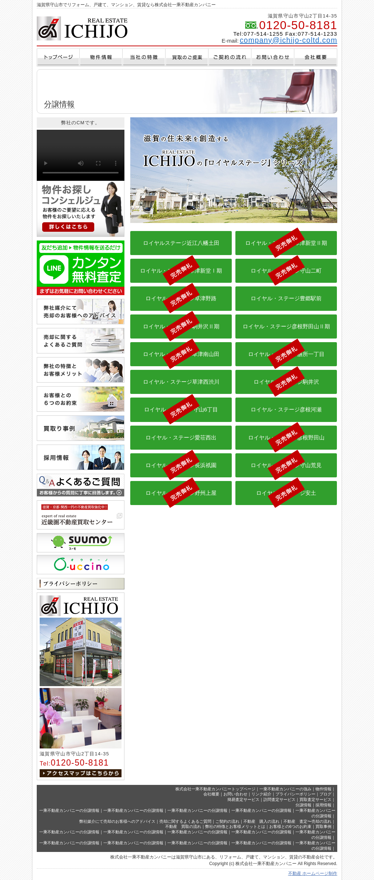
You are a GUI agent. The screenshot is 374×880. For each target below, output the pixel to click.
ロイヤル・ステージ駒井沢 (286, 382)
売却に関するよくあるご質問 (185, 821)
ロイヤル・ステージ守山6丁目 (181, 409)
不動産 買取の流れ (183, 826)
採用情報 (323, 805)
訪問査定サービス (279, 799)
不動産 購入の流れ (261, 821)
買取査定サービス (315, 799)
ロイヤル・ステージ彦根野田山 (286, 437)
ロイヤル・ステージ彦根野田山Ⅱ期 (286, 326)
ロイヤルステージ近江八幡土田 (181, 243)
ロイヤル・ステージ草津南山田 (181, 354)
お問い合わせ (235, 794)
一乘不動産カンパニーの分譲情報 (69, 810)
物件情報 (323, 789)
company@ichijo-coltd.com (288, 40)
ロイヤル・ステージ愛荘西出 (181, 437)
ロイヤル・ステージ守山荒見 (286, 465)
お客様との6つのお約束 (290, 826)
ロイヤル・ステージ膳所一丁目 (286, 354)
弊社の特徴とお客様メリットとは (235, 826)
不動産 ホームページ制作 (312, 873)
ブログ (325, 794)
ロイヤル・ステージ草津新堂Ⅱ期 (286, 243)
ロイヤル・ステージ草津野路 (181, 298)
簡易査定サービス (243, 799)
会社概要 (211, 794)
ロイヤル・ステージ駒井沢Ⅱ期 (181, 326)
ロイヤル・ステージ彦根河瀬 (286, 409)
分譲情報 (303, 805)
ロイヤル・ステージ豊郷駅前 (286, 298)
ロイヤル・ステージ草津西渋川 (181, 382)
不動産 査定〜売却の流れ (307, 821)
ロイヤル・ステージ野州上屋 (181, 493)
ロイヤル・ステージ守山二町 (286, 270)
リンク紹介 (261, 794)
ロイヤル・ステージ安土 (286, 493)
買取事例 (323, 826)
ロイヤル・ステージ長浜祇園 (181, 465)
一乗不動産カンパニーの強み (285, 789)
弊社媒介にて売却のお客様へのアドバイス (117, 821)
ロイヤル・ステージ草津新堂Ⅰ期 (181, 270)
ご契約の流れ (227, 821)
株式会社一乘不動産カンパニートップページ (215, 789)
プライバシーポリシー (295, 794)
